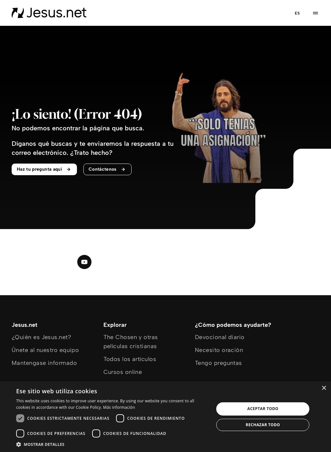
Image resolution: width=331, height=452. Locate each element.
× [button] (323, 388)
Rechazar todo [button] (263, 424)
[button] (112, 444)
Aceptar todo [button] (262, 408)
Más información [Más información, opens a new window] (119, 407)
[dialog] (165, 416)
